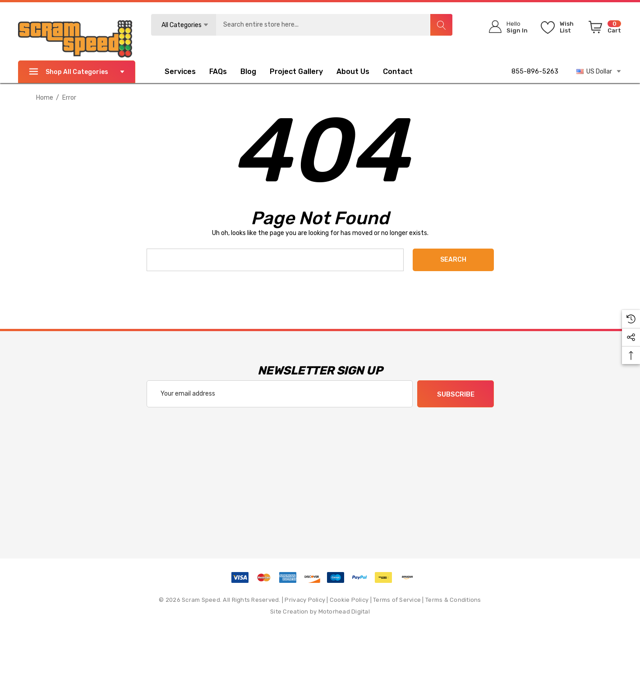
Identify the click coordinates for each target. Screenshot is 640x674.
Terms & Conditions (453, 599)
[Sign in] (505, 26)
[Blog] (248, 72)
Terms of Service (397, 599)
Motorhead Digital (344, 611)
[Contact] (404, 72)
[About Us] (352, 72)
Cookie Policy (349, 599)
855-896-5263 (534, 71)
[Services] (180, 72)
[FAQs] (224, 72)
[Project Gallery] (303, 72)
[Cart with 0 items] (603, 28)
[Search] (441, 25)
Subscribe (455, 394)
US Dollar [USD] (599, 71)
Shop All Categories (76, 71)
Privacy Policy (305, 599)
